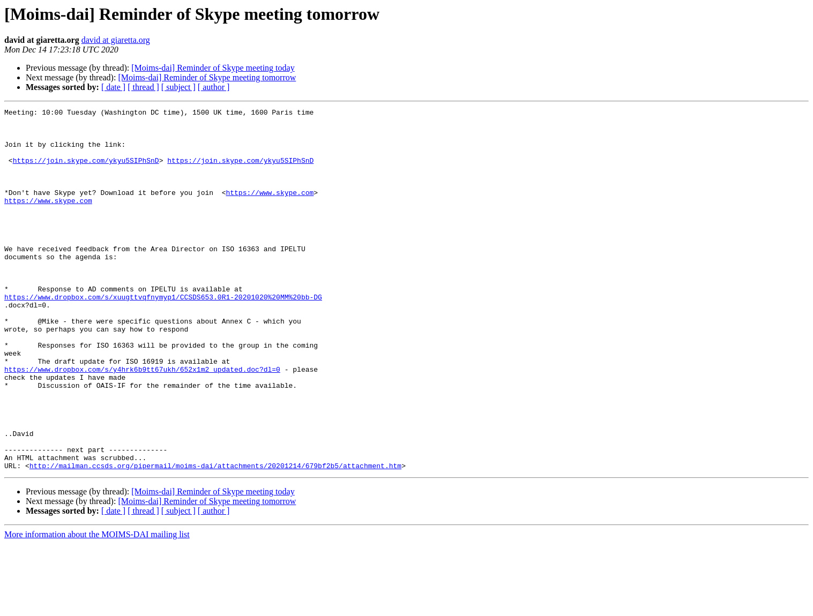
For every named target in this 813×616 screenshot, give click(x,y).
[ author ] (214, 87)
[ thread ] (143, 87)
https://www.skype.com (270, 210)
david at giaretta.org (115, 39)
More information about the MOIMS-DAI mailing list (97, 606)
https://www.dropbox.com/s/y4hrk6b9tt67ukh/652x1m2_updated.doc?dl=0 (142, 422)
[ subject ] (178, 87)
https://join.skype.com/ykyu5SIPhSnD (86, 171)
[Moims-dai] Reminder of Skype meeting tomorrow (207, 77)
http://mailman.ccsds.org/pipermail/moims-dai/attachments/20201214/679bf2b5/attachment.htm (215, 538)
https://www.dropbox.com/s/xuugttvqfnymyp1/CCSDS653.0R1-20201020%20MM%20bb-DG (163, 335)
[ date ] (113, 87)
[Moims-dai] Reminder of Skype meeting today (212, 67)
